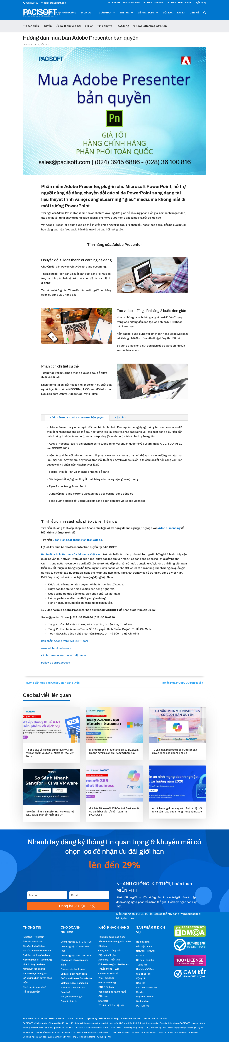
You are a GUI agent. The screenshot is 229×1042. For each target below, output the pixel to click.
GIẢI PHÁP (105, 12)
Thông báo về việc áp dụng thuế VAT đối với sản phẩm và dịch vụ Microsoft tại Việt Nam (50, 753)
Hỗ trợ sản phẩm (31, 992)
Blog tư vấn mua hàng (34, 987)
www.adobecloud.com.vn (56, 648)
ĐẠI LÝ (181, 12)
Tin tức (70, 1018)
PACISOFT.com (131, 3)
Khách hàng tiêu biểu (34, 964)
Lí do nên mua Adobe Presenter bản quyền (77, 417)
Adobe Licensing (169, 528)
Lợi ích (89, 26)
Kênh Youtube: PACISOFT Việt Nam (63, 655)
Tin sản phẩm (31, 26)
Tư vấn (47, 26)
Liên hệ (146, 1018)
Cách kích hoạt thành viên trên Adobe (77, 539)
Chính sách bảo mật (131, 1018)
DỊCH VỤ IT (87, 12)
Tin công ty (104, 26)
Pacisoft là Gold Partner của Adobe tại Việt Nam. (71, 554)
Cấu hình (120, 417)
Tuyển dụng (200, 3)
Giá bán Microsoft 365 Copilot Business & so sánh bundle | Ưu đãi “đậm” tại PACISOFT (114, 811)
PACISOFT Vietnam (33, 937)
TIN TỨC (125, 12)
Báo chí (79, 1018)
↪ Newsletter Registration (150, 26)
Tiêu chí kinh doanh (33, 941)
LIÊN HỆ (194, 12)
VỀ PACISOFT (146, 12)
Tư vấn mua (43, 44)
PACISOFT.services (153, 3)
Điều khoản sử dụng (109, 1018)
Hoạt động (122, 26)
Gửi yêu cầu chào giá (71, 996)
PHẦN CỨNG (69, 12)
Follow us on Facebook (55, 662)
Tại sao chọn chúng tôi (35, 973)
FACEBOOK (114, 3)
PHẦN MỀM (46, 12)
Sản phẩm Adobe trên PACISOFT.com (64, 641)
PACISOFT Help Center (179, 3)
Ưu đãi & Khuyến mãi (68, 26)
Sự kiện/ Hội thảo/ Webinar (36, 955)
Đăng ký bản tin (69, 1001)
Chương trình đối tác (34, 946)
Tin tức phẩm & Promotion (37, 950)
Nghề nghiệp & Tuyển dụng (37, 959)
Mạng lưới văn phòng (34, 969)
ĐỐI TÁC (168, 12)
